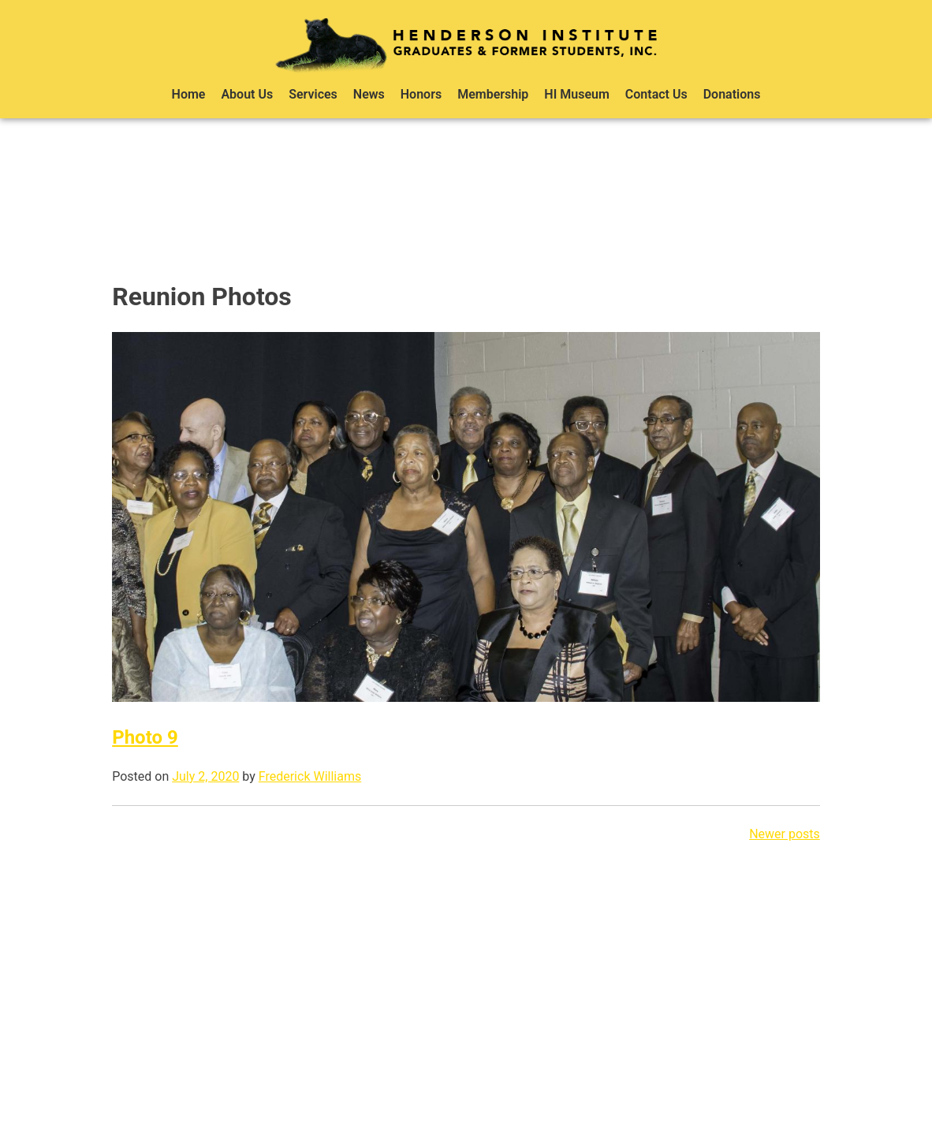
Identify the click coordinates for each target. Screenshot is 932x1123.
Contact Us (656, 94)
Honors (421, 94)
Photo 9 (145, 737)
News (369, 94)
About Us (247, 94)
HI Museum (577, 94)
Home (189, 94)
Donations (732, 94)
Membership (492, 94)
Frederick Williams (310, 776)
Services (313, 94)
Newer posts (784, 833)
